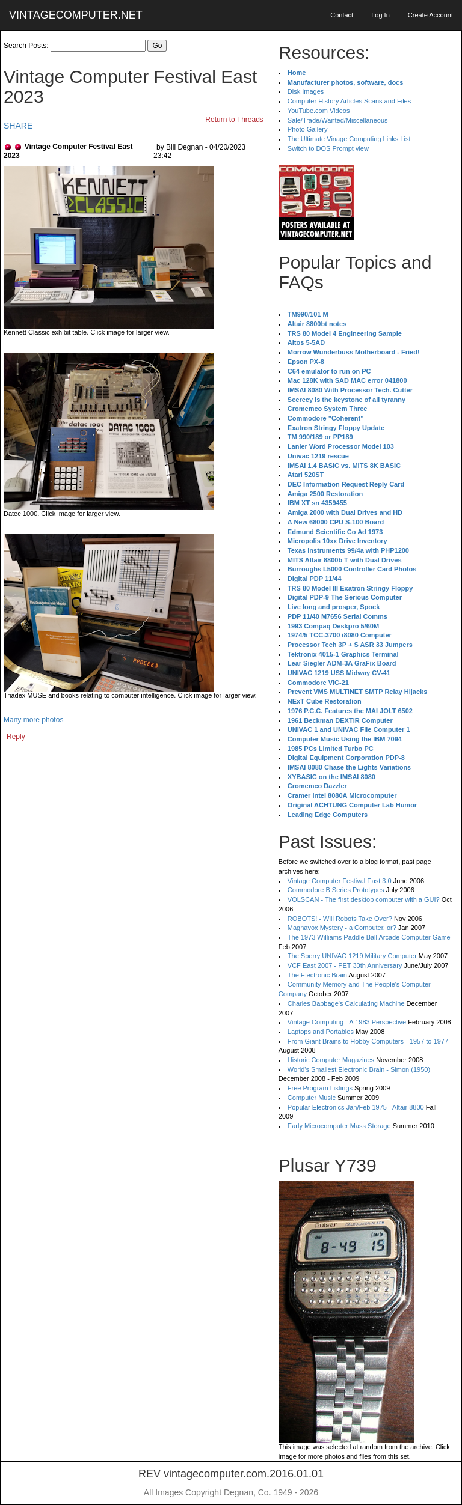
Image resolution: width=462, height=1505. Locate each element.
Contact (341, 15)
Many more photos (33, 720)
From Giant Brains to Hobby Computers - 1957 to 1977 (368, 1041)
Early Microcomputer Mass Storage (339, 1126)
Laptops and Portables (321, 1031)
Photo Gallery (308, 129)
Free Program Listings (320, 1088)
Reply (16, 736)
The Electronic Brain (317, 975)
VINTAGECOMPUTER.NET (76, 15)
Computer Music (312, 1097)
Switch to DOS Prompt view (328, 148)
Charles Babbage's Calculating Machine (346, 1003)
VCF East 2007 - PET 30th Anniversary (345, 965)
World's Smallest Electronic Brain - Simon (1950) (359, 1069)
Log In (380, 15)
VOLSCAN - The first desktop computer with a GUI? (364, 899)
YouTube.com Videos (319, 110)
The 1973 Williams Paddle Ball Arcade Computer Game (369, 937)
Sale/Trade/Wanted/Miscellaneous (338, 120)
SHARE (18, 125)
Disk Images (306, 91)
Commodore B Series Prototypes (336, 889)
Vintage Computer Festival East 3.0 (340, 880)
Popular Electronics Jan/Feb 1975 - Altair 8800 (356, 1107)
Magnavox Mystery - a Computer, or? (342, 927)
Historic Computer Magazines (331, 1059)
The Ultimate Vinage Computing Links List (349, 138)
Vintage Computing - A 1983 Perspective (347, 1022)
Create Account (430, 15)
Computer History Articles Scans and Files (349, 101)
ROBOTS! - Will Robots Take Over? (340, 918)
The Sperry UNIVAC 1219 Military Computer (352, 955)
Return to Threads (234, 119)
